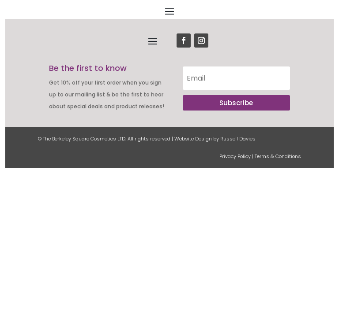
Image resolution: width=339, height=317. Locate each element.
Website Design (193, 138)
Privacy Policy (235, 156)
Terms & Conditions (278, 156)
